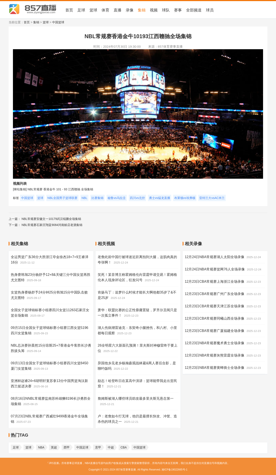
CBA (124, 447)
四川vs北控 (137, 198)
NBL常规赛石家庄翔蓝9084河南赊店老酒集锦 (52, 225)
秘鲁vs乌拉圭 (117, 198)
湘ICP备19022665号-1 (174, 469)
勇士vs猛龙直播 (159, 198)
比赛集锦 (97, 198)
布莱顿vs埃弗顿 (184, 198)
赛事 (178, 10)
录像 (129, 10)
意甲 (98, 447)
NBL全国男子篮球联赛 (62, 198)
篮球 (93, 10)
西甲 (67, 447)
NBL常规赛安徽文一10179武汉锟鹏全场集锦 (51, 219)
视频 (154, 10)
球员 (210, 10)
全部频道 (194, 10)
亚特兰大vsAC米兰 (211, 198)
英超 (54, 447)
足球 (81, 10)
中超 (111, 447)
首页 (69, 10)
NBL (84, 198)
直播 (117, 10)
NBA (41, 447)
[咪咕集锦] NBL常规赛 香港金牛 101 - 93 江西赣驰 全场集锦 (53, 189)
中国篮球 (58, 22)
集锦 (142, 10)
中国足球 (82, 447)
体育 (105, 10)
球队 (166, 10)
